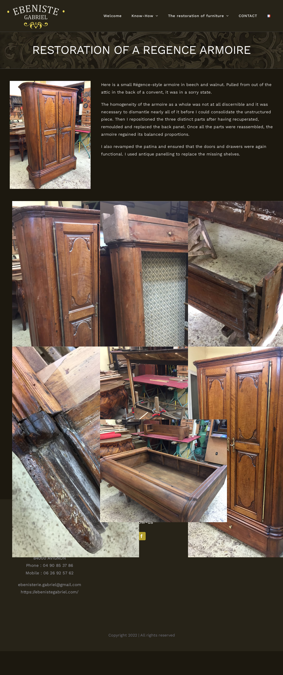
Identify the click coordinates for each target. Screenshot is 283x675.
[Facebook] (141, 560)
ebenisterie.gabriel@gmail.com (49, 608)
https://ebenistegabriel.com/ (49, 615)
